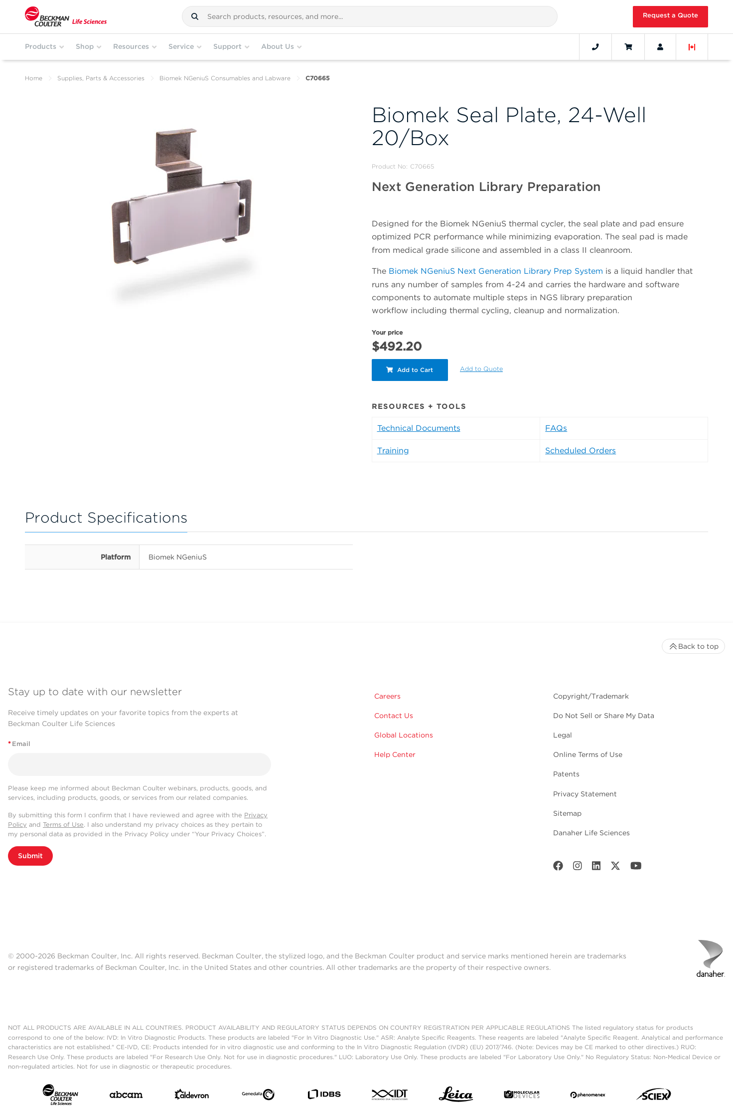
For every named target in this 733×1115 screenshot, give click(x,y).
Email (19, 743)
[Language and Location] (692, 47)
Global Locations (403, 735)
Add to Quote (481, 368)
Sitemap (567, 813)
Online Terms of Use (587, 754)
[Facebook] (558, 868)
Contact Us (393, 716)
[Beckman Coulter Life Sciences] (66, 16)
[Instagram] (577, 868)
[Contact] (595, 47)
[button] (195, 16)
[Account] (660, 47)
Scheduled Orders (580, 450)
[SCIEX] (653, 1096)
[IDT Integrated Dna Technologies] (390, 1097)
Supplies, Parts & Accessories (101, 78)
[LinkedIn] (596, 868)
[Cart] (628, 47)
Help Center (395, 754)
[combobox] (369, 16)
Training (393, 450)
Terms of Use (63, 824)
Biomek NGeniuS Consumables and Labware (225, 78)
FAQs (556, 428)
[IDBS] (323, 1097)
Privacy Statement (585, 794)
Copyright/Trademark (591, 696)
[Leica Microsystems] (456, 1097)
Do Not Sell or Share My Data (603, 716)
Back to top (693, 646)
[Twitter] (615, 868)
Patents (566, 774)
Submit (30, 856)
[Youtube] (636, 868)
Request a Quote (670, 15)
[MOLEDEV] (521, 1097)
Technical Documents (418, 428)
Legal (562, 735)
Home (33, 78)
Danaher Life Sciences (591, 833)
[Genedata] (258, 1096)
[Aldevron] (191, 1097)
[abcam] (126, 1097)
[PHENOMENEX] (588, 1096)
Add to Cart (410, 369)
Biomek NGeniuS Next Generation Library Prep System (496, 271)
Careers (387, 696)
